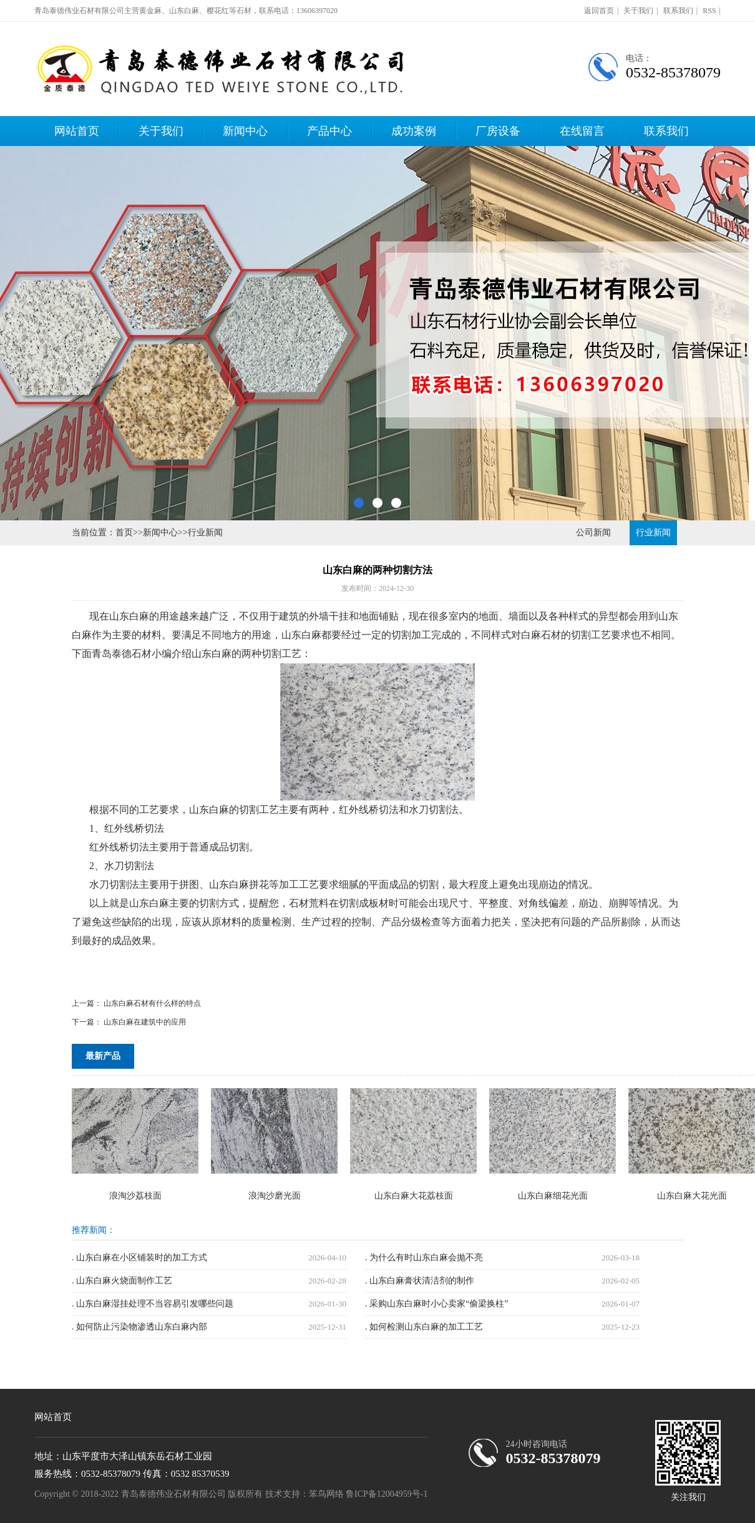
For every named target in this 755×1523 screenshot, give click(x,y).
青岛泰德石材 (122, 653)
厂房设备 (497, 131)
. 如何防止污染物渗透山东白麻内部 (139, 1326)
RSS (709, 10)
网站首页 (76, 131)
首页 (124, 532)
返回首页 (599, 10)
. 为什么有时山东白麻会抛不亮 (424, 1257)
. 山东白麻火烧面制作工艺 (122, 1280)
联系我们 (678, 10)
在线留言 (582, 131)
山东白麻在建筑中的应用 (145, 1022)
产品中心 (329, 131)
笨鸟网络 (326, 1494)
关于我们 (638, 10)
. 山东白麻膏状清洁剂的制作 (419, 1280)
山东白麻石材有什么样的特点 (152, 1003)
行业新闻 (205, 532)
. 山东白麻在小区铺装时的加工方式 (139, 1257)
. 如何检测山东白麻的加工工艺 (424, 1326)
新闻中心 (245, 131)
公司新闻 (593, 532)
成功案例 (413, 131)
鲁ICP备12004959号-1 (386, 1494)
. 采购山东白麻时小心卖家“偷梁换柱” (436, 1303)
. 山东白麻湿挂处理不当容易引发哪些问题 (152, 1303)
